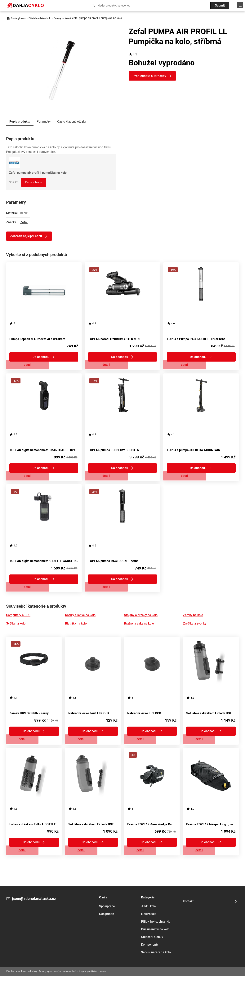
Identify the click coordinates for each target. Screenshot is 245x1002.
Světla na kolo (15, 639)
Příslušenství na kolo (42, 18)
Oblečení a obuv (152, 963)
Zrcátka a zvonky (194, 639)
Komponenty (149, 970)
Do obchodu (34, 182)
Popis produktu (19, 121)
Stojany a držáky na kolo (141, 630)
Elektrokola (148, 940)
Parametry (44, 121)
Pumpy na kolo (66, 18)
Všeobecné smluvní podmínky (21, 997)
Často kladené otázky (71, 121)
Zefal (24, 222)
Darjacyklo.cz (19, 18)
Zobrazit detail (44, 368)
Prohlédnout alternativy (150, 76)
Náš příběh (106, 940)
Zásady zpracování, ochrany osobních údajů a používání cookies (72, 997)
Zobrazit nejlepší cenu (27, 236)
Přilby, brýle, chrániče (156, 947)
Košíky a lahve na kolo (80, 630)
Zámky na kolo (193, 630)
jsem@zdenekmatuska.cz (38, 925)
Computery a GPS (18, 630)
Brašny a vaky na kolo (139, 639)
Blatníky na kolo (76, 639)
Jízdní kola (148, 932)
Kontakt (188, 927)
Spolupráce (107, 932)
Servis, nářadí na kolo (156, 978)
